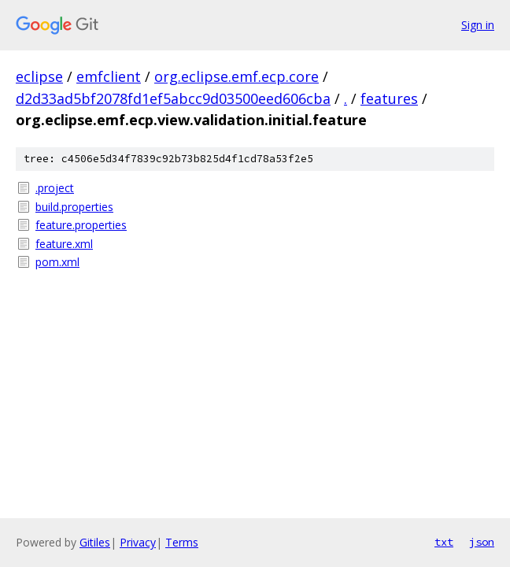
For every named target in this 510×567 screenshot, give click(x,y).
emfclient (108, 76)
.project (54, 187)
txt (443, 542)
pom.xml (57, 261)
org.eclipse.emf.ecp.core (236, 76)
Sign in (477, 24)
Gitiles (94, 542)
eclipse (39, 76)
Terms (181, 542)
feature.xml (64, 243)
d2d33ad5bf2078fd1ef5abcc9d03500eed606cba (173, 98)
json (481, 542)
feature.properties (81, 224)
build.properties (74, 206)
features (389, 98)
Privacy (138, 542)
